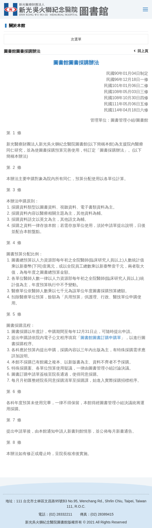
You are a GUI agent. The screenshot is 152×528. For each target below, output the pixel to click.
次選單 (76, 39)
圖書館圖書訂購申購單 (100, 337)
